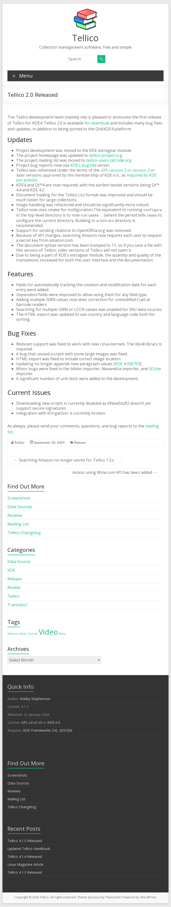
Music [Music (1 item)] (23, 633)
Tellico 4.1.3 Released (24, 872)
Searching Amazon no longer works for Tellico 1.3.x (64, 460)
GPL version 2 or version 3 (125, 170)
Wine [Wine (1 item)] (62, 633)
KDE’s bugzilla (83, 165)
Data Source (18, 561)
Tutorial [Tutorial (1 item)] (33, 633)
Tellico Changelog (24, 532)
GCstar (155, 368)
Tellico (85, 38)
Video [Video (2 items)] (48, 632)
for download (97, 123)
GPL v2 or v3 (31, 722)
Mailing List (18, 524)
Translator (17, 604)
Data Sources (19, 506)
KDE (11, 570)
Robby (20, 442)
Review (13, 587)
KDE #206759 (127, 363)
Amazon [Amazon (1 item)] (12, 633)
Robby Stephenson (35, 698)
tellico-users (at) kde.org (108, 160)
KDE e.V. (54, 722)
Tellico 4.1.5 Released (24, 840)
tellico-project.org (105, 155)
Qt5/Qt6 (65, 730)
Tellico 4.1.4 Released (24, 856)
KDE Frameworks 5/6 (40, 730)
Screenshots (18, 498)
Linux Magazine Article (25, 864)
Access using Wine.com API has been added (114, 472)
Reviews (14, 515)
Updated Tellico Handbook (28, 848)
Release (80, 442)
